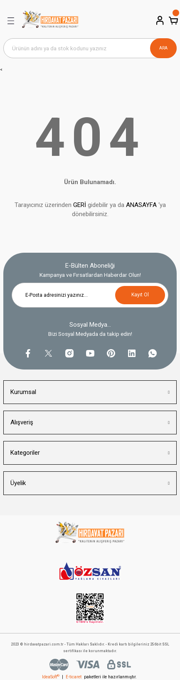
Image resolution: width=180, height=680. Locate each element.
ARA (163, 48)
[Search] (90, 48)
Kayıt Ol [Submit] (140, 295)
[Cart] (172, 20)
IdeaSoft (50, 677)
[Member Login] (159, 20)
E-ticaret (73, 677)
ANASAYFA (141, 205)
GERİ (79, 205)
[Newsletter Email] (90, 295)
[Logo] (50, 20)
